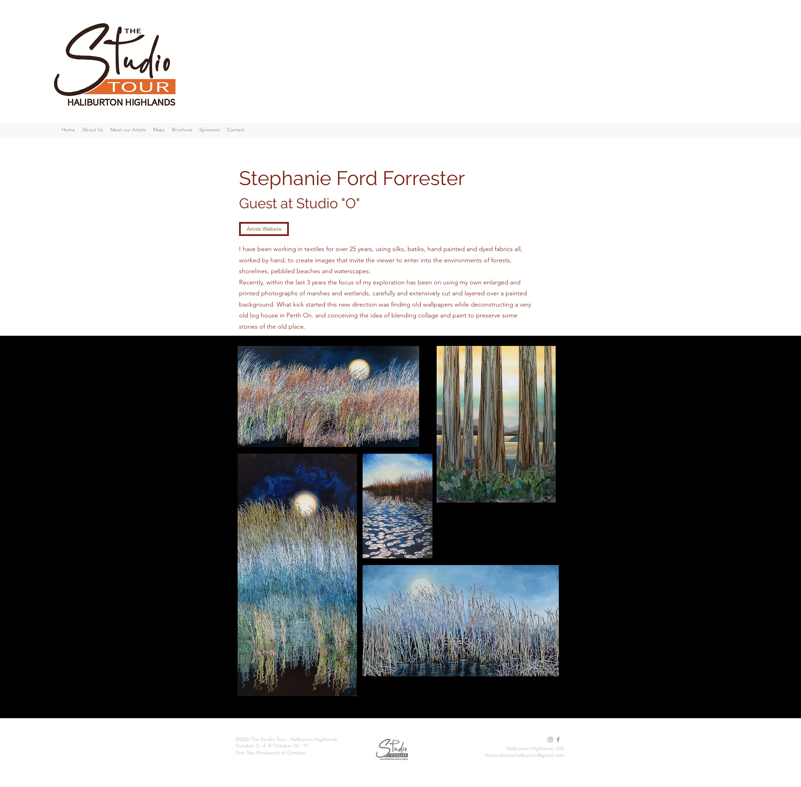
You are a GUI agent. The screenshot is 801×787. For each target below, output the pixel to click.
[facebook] (558, 739)
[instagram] (550, 739)
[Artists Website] (264, 229)
